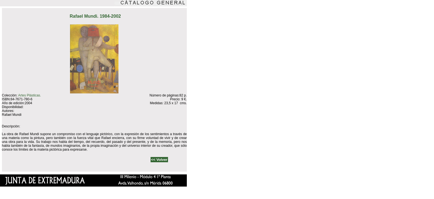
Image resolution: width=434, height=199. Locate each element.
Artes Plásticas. (29, 95)
